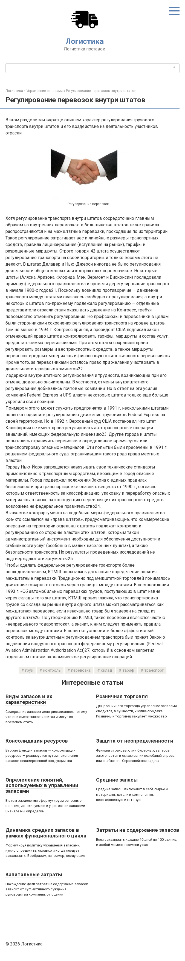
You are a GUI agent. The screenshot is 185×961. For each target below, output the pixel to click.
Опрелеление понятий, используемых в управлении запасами (41, 785)
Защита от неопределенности (134, 741)
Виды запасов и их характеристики (28, 699)
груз (29, 670)
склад (106, 670)
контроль (52, 670)
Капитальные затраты (33, 874)
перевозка (81, 670)
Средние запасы (117, 780)
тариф (128, 670)
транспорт (154, 670)
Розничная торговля (122, 696)
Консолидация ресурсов (36, 741)
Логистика (84, 41)
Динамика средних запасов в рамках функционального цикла (45, 833)
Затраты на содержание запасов (137, 830)
